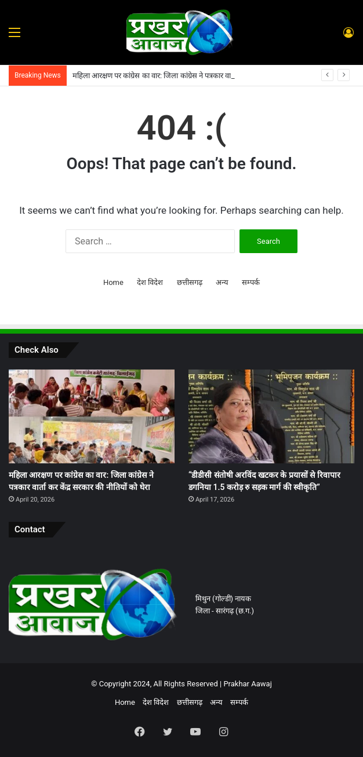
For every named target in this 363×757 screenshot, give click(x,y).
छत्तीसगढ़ (189, 282)
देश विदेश (150, 282)
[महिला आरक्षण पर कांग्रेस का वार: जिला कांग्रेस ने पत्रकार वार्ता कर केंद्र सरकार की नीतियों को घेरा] (92, 416)
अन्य (222, 282)
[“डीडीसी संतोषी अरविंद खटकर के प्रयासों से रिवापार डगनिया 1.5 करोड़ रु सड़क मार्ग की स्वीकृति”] (271, 416)
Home (113, 282)
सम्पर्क (251, 282)
